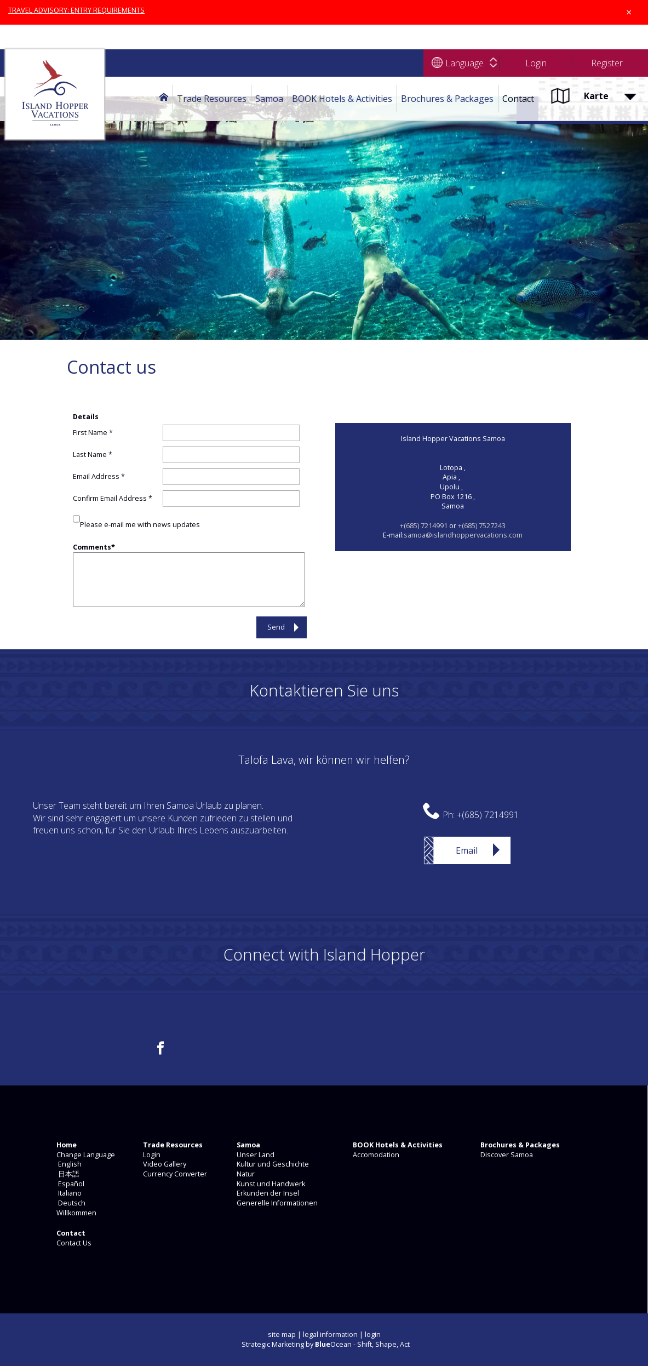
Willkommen (75, 1213)
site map (282, 1334)
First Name (90, 432)
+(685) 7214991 (424, 525)
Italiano (68, 1193)
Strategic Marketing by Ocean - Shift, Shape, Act (326, 1344)
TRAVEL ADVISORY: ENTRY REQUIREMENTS (76, 10)
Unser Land (254, 1154)
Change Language (85, 1154)
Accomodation (375, 1154)
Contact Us (73, 1243)
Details (86, 416)
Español (69, 1183)
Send (276, 627)
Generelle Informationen (276, 1203)
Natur (245, 1174)
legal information (330, 1334)
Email (467, 850)
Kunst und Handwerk (270, 1183)
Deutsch (70, 1203)
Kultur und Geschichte (272, 1164)
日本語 (67, 1174)
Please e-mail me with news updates (140, 524)
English (68, 1164)
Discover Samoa (506, 1154)
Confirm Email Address (110, 498)
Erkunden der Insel (267, 1193)
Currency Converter (174, 1174)
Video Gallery (163, 1164)
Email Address (96, 476)
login (373, 1334)
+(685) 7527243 (482, 525)
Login (150, 1154)
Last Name (90, 454)
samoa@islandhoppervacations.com (463, 535)
